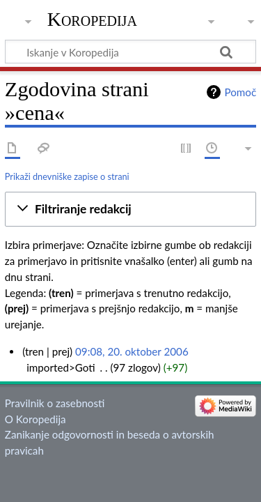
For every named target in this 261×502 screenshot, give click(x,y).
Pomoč (240, 92)
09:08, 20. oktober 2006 (132, 351)
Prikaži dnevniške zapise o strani (67, 176)
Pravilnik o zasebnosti (55, 403)
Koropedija (92, 19)
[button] (130, 209)
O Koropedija (35, 419)
